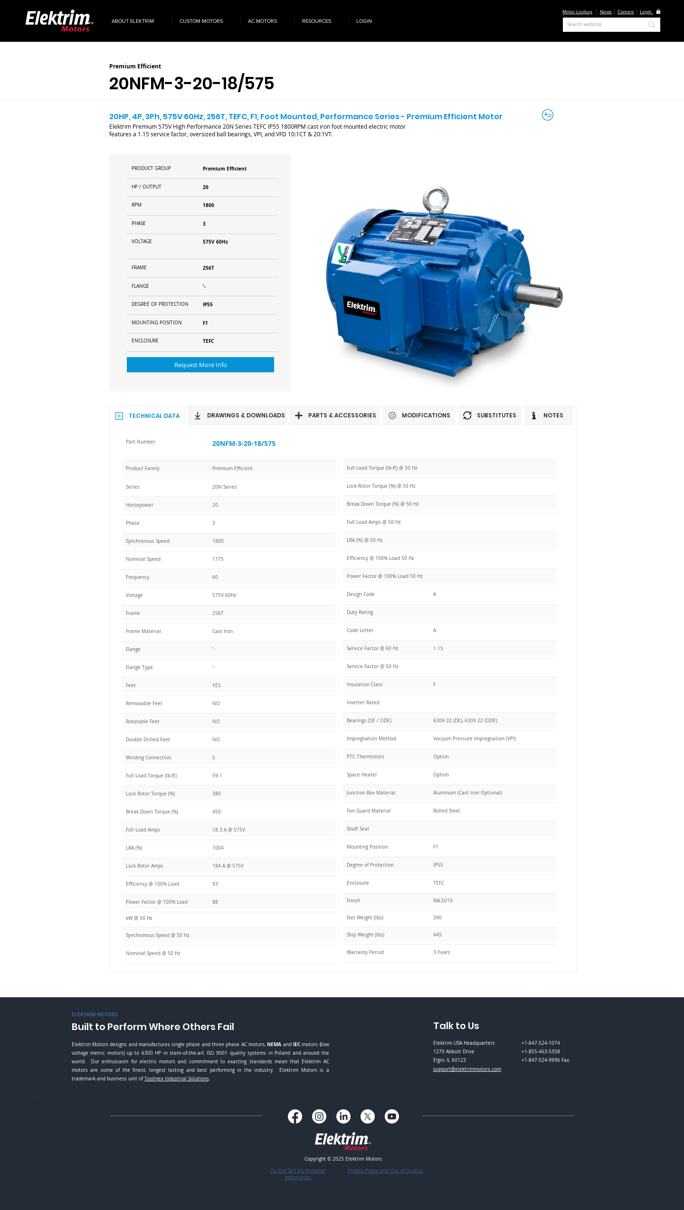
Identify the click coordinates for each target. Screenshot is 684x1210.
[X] (368, 1116)
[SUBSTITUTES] (489, 415)
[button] (138, 21)
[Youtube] (392, 1116)
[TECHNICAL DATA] (147, 415)
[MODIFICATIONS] (419, 415)
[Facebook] (295, 1116)
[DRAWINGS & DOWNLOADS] (237, 415)
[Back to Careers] (548, 114)
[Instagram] (319, 1116)
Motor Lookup (577, 11)
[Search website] (597, 25)
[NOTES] (548, 415)
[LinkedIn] (343, 1116)
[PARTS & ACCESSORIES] (334, 415)
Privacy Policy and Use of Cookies (385, 1171)
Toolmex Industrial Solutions (176, 1079)
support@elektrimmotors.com (467, 1069)
